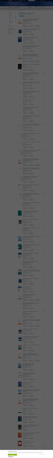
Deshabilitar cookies (11, 456)
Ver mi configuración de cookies (41, 454)
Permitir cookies (12, 454)
